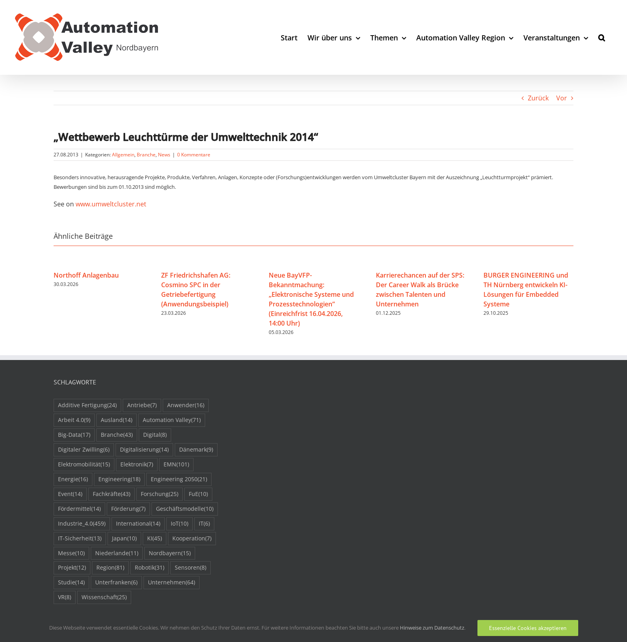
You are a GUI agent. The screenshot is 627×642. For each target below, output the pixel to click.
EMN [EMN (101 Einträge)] (176, 464)
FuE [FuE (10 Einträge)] (198, 494)
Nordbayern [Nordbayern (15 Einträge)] (170, 553)
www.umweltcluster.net (111, 204)
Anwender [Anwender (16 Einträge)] (185, 405)
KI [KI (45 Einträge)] (154, 538)
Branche (146, 154)
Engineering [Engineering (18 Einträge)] (119, 479)
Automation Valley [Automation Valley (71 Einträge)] (172, 420)
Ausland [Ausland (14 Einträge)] (116, 420)
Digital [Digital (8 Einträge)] (155, 435)
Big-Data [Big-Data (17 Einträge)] (74, 435)
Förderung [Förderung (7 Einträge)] (128, 509)
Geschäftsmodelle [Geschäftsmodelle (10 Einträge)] (185, 509)
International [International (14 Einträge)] (138, 524)
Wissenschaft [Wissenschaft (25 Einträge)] (104, 597)
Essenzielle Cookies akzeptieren (528, 628)
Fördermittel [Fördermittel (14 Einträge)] (79, 509)
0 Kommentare (193, 154)
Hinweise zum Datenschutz (432, 627)
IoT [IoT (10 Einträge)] (179, 524)
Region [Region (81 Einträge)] (110, 568)
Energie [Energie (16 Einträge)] (73, 479)
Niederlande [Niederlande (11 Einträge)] (116, 553)
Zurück (538, 98)
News (164, 154)
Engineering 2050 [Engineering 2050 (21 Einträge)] (179, 479)
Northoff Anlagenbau (86, 275)
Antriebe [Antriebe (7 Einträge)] (142, 405)
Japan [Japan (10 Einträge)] (124, 538)
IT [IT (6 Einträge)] (204, 524)
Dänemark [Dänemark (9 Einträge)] (196, 450)
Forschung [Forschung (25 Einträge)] (159, 494)
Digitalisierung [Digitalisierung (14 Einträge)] (144, 450)
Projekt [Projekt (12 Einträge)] (72, 568)
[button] (601, 37)
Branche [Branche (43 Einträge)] (117, 435)
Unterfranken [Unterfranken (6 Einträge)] (116, 582)
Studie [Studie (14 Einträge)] (71, 582)
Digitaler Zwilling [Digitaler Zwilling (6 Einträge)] (84, 450)
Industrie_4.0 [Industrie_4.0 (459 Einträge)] (82, 524)
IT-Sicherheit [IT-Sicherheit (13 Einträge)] (80, 538)
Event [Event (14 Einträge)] (70, 494)
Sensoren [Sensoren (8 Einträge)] (190, 568)
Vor (561, 98)
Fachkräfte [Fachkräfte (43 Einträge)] (111, 494)
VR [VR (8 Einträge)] (64, 597)
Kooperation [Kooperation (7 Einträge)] (192, 538)
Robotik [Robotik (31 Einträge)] (149, 568)
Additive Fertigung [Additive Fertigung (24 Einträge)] (87, 405)
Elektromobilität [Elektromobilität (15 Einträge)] (84, 464)
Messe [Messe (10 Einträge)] (71, 553)
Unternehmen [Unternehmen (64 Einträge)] (171, 582)
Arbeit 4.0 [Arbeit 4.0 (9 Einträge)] (74, 420)
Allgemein (123, 154)
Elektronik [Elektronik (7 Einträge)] (136, 464)
